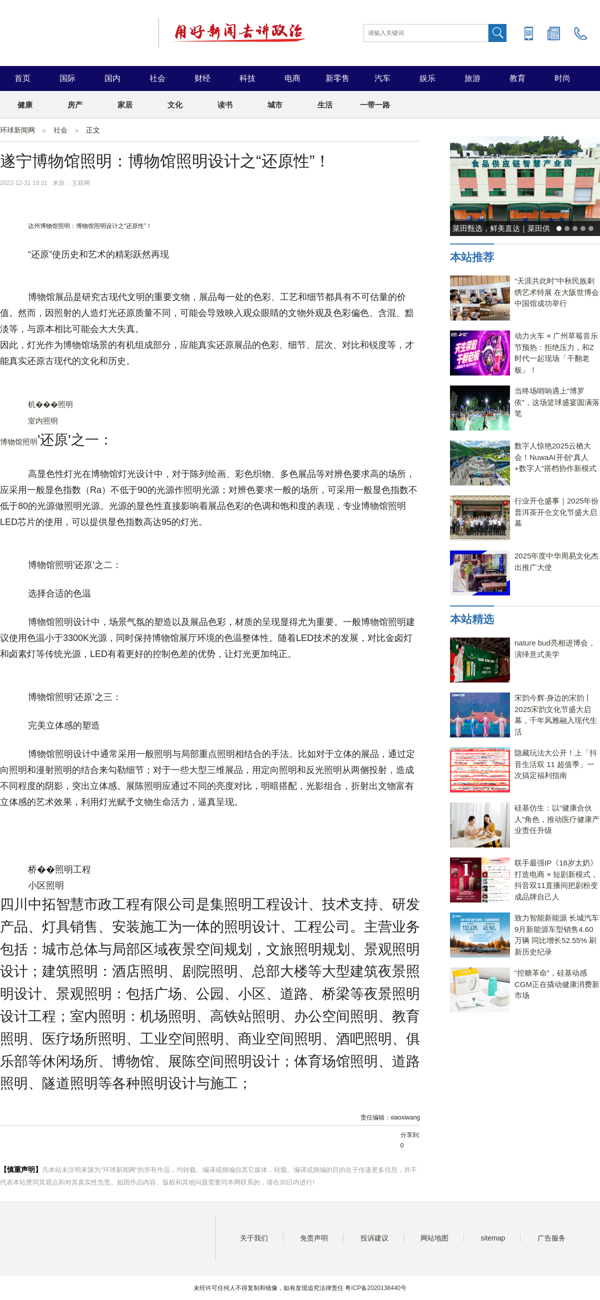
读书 (225, 104)
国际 (68, 78)
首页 (22, 78)
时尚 (562, 78)
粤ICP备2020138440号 (375, 1288)
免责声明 (314, 1238)
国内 (112, 78)
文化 (175, 104)
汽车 (382, 78)
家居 (125, 104)
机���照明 (50, 404)
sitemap (492, 1238)
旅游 (472, 78)
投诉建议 (374, 1238)
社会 (158, 78)
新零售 (338, 78)
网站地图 (434, 1238)
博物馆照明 (19, 442)
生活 (325, 104)
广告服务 (552, 1238)
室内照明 (43, 420)
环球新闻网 (17, 130)
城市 (275, 104)
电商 (292, 78)
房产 (75, 104)
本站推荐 (472, 257)
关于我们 (254, 1238)
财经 (202, 78)
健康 (25, 104)
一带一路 (375, 104)
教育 (518, 78)
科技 (248, 78)
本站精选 (472, 619)
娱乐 (428, 78)
